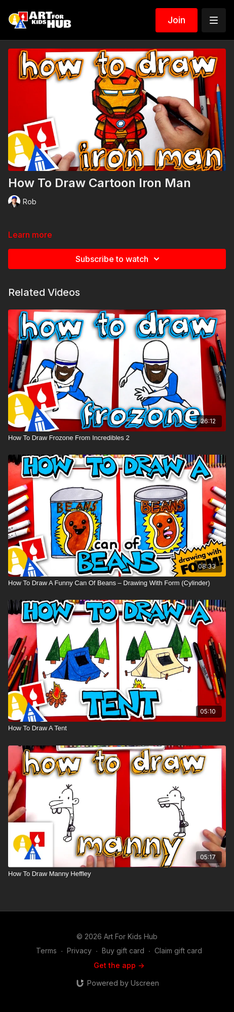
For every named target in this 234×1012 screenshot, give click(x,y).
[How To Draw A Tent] (117, 728)
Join (176, 20)
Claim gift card (178, 950)
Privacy (79, 950)
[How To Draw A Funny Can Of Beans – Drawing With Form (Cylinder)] (117, 583)
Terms (46, 950)
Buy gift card (123, 950)
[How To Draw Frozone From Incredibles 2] (117, 438)
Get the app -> (119, 965)
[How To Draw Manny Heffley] (117, 874)
